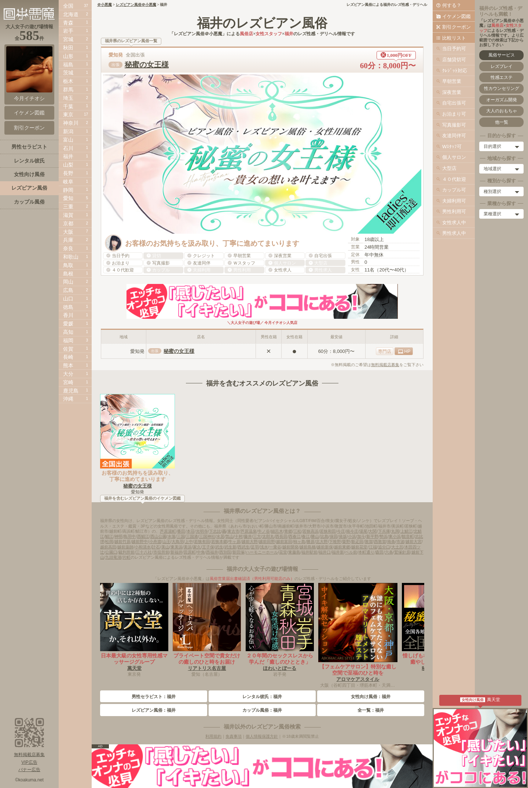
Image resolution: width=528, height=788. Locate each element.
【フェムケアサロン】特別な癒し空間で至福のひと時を (357, 670)
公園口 (111, 552)
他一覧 (501, 122)
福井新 (338, 552)
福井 (68, 156)
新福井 (176, 552)
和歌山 (70, 257)
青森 (68, 23)
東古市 (233, 531)
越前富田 (284, 541)
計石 (156, 547)
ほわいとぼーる (279, 668)
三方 (257, 536)
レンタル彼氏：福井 (262, 696)
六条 (389, 552)
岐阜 (68, 182)
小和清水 (143, 547)
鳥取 (68, 265)
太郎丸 (268, 536)
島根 (68, 274)
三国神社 (207, 536)
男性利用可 (454, 211)
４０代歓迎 (454, 179)
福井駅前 (309, 552)
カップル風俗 (29, 202)
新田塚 (238, 552)
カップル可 (454, 190)
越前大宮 (414, 541)
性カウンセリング (501, 88)
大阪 (68, 232)
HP (407, 351)
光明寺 (202, 531)
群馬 (68, 89)
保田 (334, 536)
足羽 (255, 547)
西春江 (295, 536)
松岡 (109, 541)
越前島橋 (308, 547)
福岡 (68, 340)
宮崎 (68, 382)
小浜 (352, 536)
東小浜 (395, 536)
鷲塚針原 (402, 552)
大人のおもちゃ (501, 110)
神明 (118, 536)
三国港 (192, 536)
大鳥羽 (178, 541)
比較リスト (454, 38)
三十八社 (144, 552)
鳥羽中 (130, 536)
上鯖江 (406, 531)
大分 (68, 374)
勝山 (315, 536)
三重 (68, 206)
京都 (68, 223)
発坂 (343, 536)
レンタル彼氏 (29, 161)
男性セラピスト (29, 147)
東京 (68, 114)
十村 (239, 536)
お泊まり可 (454, 114)
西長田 (281, 536)
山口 (68, 299)
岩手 (68, 31)
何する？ (451, 5)
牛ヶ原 (234, 541)
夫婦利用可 (454, 201)
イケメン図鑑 (456, 16)
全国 (68, 6)
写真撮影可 (454, 125)
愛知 (68, 198)
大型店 (449, 168)
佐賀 (68, 349)
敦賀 (369, 541)
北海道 (70, 14)
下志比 (215, 531)
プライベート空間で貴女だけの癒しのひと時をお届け (206, 659)
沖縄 (68, 399)
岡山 (68, 282)
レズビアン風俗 (29, 188)
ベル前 (351, 552)
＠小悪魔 (104, 5)
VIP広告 (29, 762)
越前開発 (290, 547)
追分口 (384, 547)
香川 (68, 315)
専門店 (384, 351)
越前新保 (325, 547)
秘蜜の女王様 (147, 65)
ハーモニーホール (262, 552)
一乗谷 (275, 547)
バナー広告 (29, 769)
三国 (181, 536)
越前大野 (250, 541)
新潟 (68, 131)
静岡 (68, 190)
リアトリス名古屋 (207, 668)
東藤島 (294, 552)
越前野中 (140, 541)
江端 (373, 547)
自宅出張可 (454, 103)
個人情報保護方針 (262, 736)
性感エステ (502, 77)
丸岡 (395, 531)
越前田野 (267, 541)
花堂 (283, 552)
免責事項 (233, 736)
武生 (219, 547)
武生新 (230, 547)
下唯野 (335, 541)
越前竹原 (122, 541)
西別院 (225, 552)
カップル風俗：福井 (262, 710)
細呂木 (277, 531)
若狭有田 (202, 541)
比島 (324, 536)
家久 (197, 547)
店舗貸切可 (454, 59)
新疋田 (357, 541)
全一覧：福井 (371, 710)
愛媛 (68, 323)
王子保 (208, 547)
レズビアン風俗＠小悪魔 (136, 5)
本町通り (366, 552)
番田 (181, 531)
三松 (297, 531)
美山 (165, 547)
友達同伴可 (454, 135)
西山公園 (158, 536)
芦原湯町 (168, 531)
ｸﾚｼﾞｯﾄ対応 (454, 70)
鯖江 (109, 536)
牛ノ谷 (264, 531)
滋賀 (68, 215)
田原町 (190, 552)
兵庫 (68, 240)
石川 (68, 148)
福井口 (325, 552)
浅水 (264, 547)
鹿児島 (70, 391)
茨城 (68, 73)
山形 (68, 56)
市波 (400, 541)
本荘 (191, 531)
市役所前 (161, 552)
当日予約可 (454, 48)
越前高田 (108, 547)
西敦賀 (380, 541)
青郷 (288, 531)
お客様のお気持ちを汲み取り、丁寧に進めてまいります (137, 476)
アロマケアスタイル (357, 679)
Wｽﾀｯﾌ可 (452, 146)
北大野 (322, 541)
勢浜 (384, 536)
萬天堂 (134, 668)
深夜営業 (451, 92)
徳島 (68, 307)
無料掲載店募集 (385, 364)
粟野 (346, 541)
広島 (68, 290)
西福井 (212, 552)
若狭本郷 (219, 541)
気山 (229, 536)
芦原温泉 (249, 531)
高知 (68, 332)
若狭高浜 (310, 531)
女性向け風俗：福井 (370, 696)
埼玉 (68, 98)
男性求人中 (454, 233)
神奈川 (70, 123)
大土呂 (397, 547)
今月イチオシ (29, 73)
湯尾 (363, 531)
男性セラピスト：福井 (154, 696)
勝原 (311, 541)
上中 (189, 541)
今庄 (341, 531)
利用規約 (213, 736)
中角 (201, 552)
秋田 (68, 48)
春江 (306, 536)
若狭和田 (328, 531)
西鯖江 (143, 536)
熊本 (68, 365)
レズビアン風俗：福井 (154, 710)
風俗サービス (501, 55)
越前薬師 (125, 547)
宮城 (68, 39)
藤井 (248, 536)
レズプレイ (502, 66)
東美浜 (176, 547)
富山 (68, 140)
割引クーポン (456, 27)
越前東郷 (342, 547)
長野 (68, 173)
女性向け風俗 (29, 174)
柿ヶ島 (299, 541)
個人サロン (454, 157)
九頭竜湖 (113, 557)
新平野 (372, 536)
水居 (220, 536)
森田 (379, 552)
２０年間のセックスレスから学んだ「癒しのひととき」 (279, 659)
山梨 (68, 165)
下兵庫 (384, 531)
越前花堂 (359, 547)
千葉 (68, 106)
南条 (391, 541)
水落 (172, 536)
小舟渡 (155, 541)
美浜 (188, 547)
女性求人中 (454, 222)
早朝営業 (451, 81)
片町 (126, 557)
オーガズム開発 (501, 99)
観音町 (408, 536)
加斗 (361, 536)
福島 (68, 65)
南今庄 (352, 531)
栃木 (68, 81)
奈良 (68, 248)
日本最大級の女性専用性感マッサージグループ (134, 659)
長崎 (68, 357)
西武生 (244, 547)
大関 (372, 531)
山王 (166, 541)
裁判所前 (126, 552)
